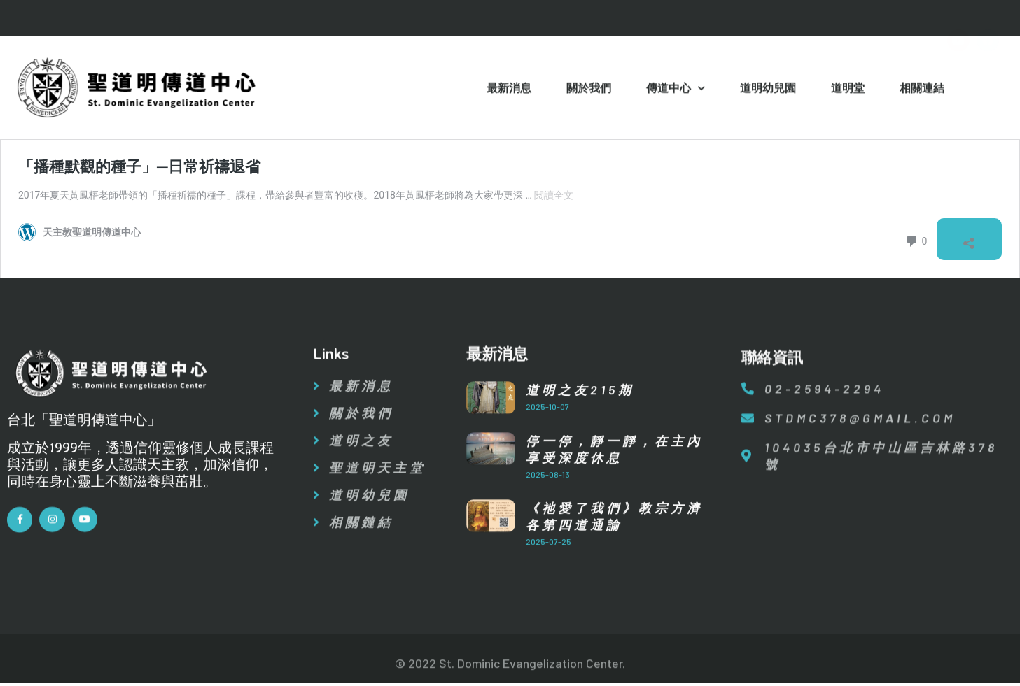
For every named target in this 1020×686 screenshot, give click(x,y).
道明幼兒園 (768, 89)
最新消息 (509, 89)
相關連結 (922, 89)
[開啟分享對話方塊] (967, 241)
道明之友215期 (580, 407)
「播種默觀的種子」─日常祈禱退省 (139, 167)
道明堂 (848, 89)
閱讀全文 (553, 195)
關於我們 (588, 89)
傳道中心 (675, 90)
